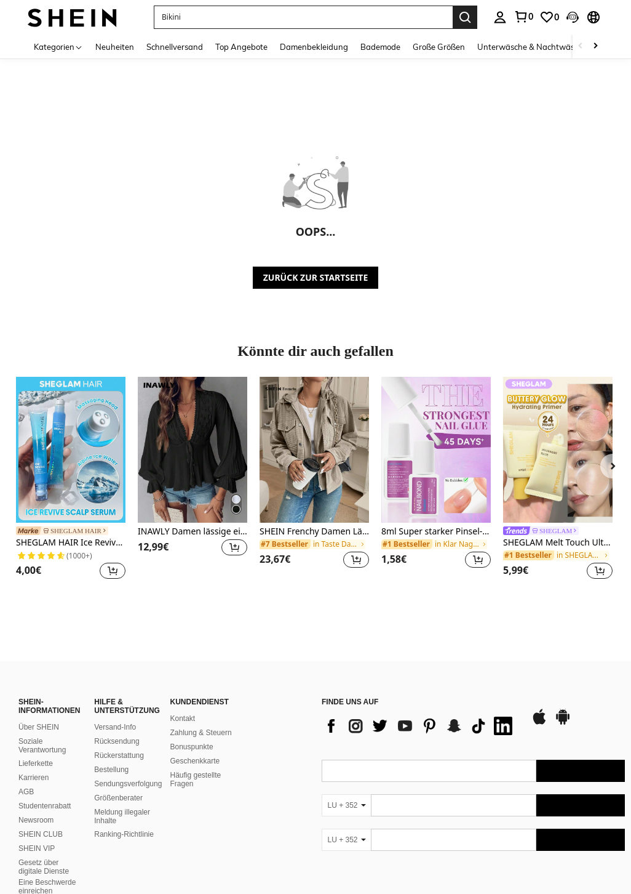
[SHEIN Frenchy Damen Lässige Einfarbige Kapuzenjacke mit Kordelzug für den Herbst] (314, 450)
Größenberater (118, 798)
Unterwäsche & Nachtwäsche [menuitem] (532, 47)
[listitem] (70, 480)
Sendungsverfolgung (128, 783)
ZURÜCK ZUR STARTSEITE (315, 277)
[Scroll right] (595, 46)
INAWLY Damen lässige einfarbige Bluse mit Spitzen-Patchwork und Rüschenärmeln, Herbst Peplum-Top (192, 531)
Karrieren (33, 777)
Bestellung (111, 769)
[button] (303, 17)
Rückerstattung (119, 755)
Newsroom (36, 820)
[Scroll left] (580, 46)
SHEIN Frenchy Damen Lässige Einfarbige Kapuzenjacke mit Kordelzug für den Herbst (314, 531)
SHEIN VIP (36, 848)
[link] (523, 16)
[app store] (539, 723)
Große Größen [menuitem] (439, 47)
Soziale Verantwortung (42, 745)
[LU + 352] (346, 805)
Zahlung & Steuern (201, 732)
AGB (26, 791)
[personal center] (500, 17)
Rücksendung (116, 741)
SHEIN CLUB (40, 834)
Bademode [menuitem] (380, 47)
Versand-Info (115, 727)
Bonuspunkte (191, 747)
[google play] (562, 723)
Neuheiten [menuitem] (114, 47)
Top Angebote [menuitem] (241, 47)
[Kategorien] (58, 46)
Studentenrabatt (44, 806)
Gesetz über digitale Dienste (43, 867)
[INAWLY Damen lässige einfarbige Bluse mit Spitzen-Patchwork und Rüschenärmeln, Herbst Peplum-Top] (192, 450)
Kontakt (183, 718)
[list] (420, 726)
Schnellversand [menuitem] (174, 47)
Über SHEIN (38, 727)
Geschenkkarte (195, 761)
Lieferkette (35, 763)
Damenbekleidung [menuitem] (314, 47)
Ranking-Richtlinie (124, 834)
